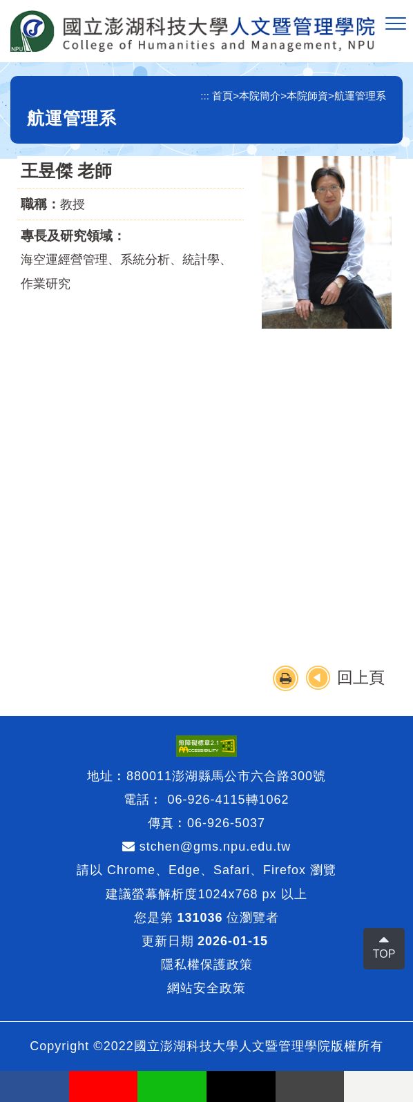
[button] (395, 24)
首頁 (222, 96)
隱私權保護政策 (207, 965)
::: (204, 96)
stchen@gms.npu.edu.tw (206, 846)
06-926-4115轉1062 (228, 799)
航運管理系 (360, 96)
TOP (384, 954)
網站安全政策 (206, 988)
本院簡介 (259, 96)
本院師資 (307, 96)
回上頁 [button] (361, 677)
